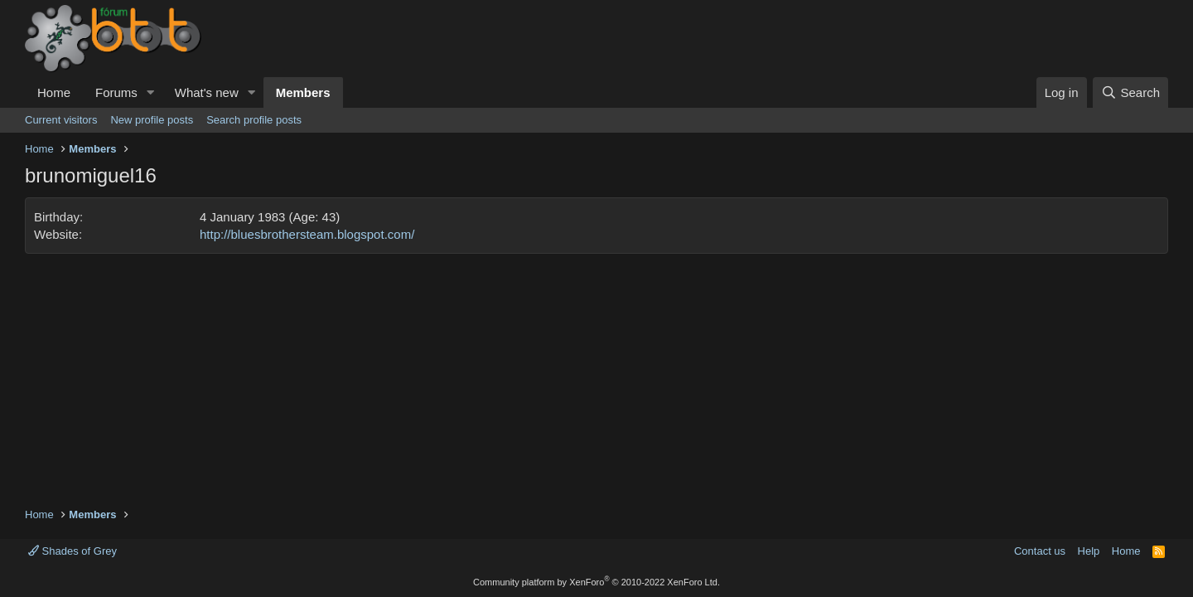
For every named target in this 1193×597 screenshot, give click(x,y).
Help (1089, 551)
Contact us (1039, 551)
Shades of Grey (72, 551)
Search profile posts (254, 120)
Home (53, 92)
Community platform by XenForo (596, 582)
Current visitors (61, 120)
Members (303, 92)
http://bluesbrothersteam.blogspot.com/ (307, 234)
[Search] (1130, 92)
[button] (150, 92)
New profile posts (151, 120)
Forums (116, 92)
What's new (207, 92)
